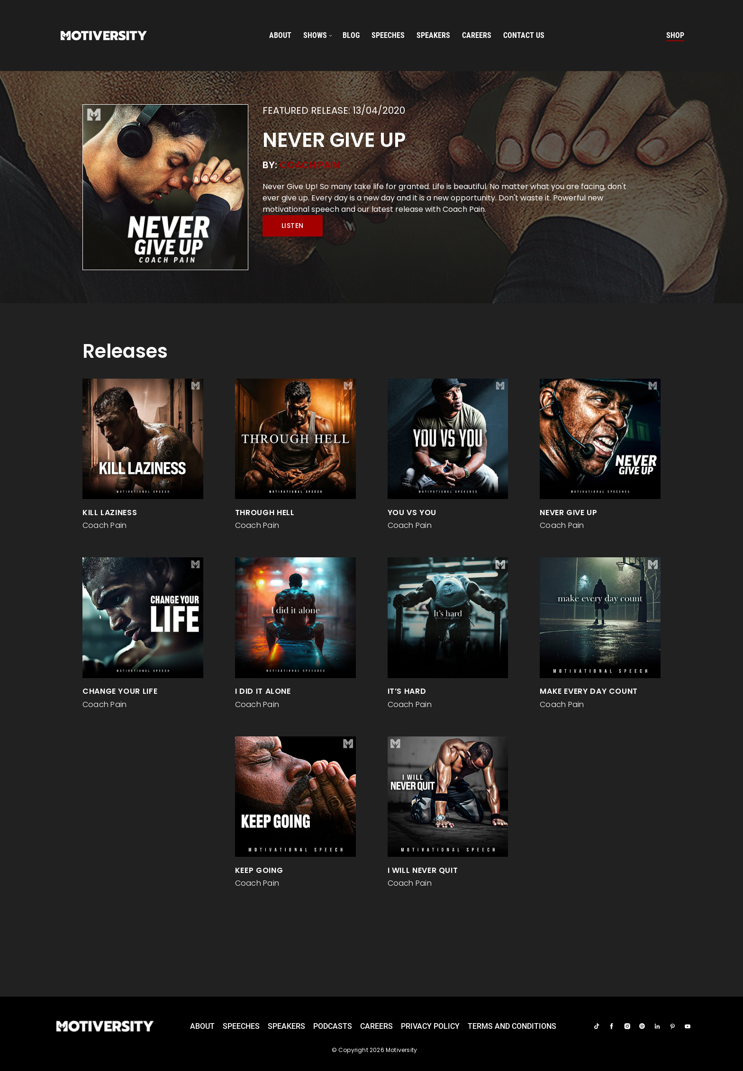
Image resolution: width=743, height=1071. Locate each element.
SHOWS (315, 35)
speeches (388, 35)
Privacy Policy (430, 1026)
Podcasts (332, 1026)
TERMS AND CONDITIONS (512, 1026)
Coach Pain (309, 165)
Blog (351, 35)
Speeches (241, 1026)
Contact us (523, 35)
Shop (675, 35)
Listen (292, 225)
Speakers (286, 1026)
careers (476, 35)
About (280, 35)
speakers (433, 35)
